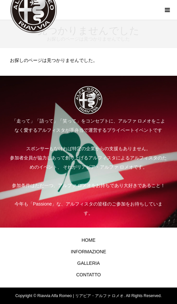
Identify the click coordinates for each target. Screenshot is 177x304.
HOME (88, 240)
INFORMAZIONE (88, 251)
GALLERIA (88, 263)
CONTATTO (88, 274)
